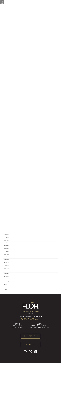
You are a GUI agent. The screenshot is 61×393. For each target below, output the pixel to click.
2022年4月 (6, 245)
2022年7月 (6, 237)
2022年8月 (6, 234)
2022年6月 (6, 240)
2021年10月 (6, 259)
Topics (5, 289)
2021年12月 (6, 254)
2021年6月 (6, 271)
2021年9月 (6, 262)
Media (5, 287)
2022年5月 (6, 242)
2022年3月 (6, 248)
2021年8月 (6, 265)
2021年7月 (6, 268)
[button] (30, 336)
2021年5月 (6, 273)
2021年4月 (6, 276)
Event (5, 284)
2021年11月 (6, 257)
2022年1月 (6, 251)
